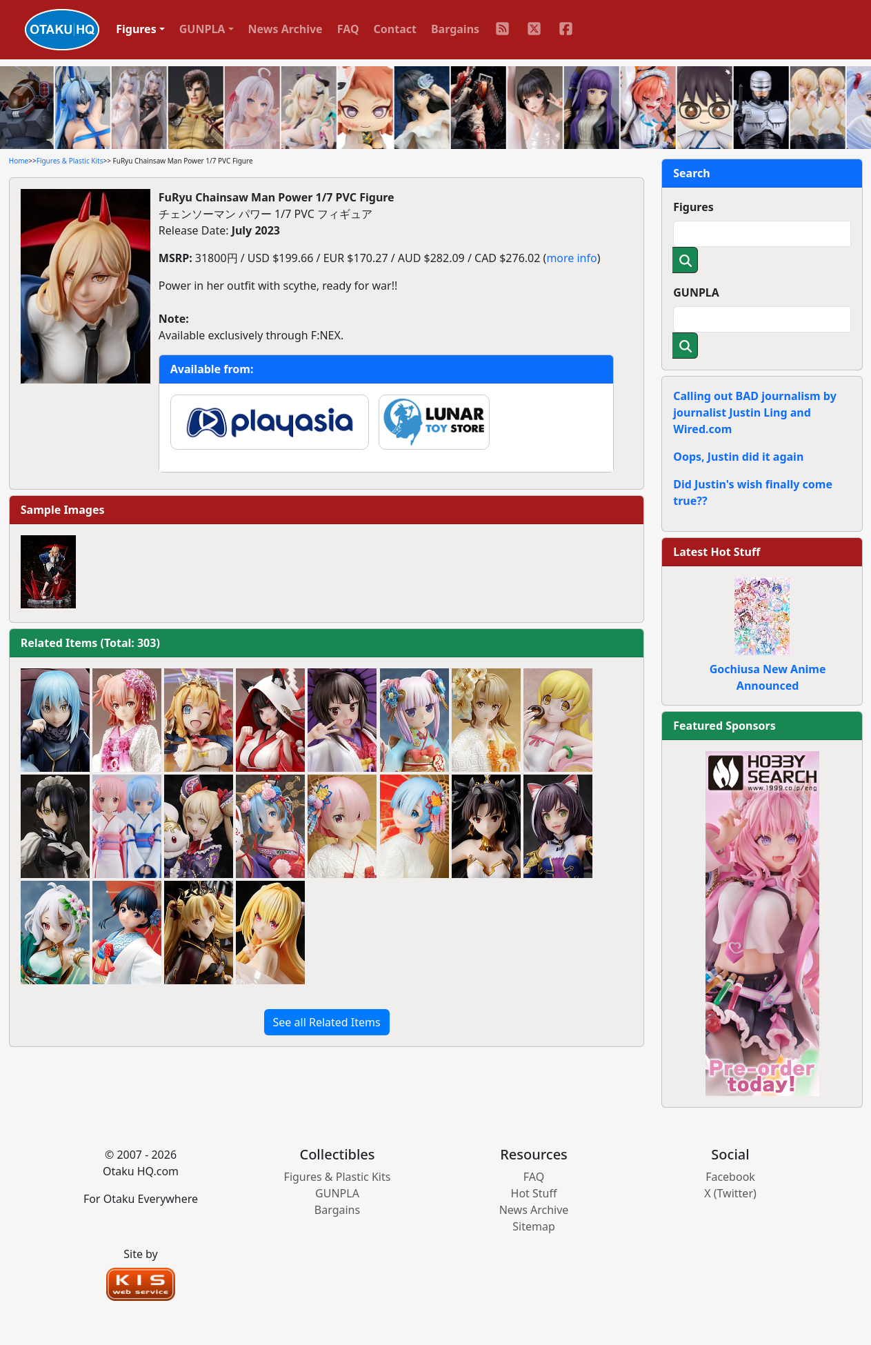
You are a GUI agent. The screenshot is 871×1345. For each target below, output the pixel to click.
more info (571, 258)
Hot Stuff (534, 1193)
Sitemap (533, 1226)
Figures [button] (136, 29)
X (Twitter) (730, 1193)
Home (18, 161)
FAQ (348, 29)
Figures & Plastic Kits (70, 161)
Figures (693, 207)
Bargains (455, 29)
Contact (395, 29)
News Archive (285, 29)
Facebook (730, 1176)
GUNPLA (696, 292)
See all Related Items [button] (327, 1022)
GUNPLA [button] (202, 29)
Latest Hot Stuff (716, 551)
